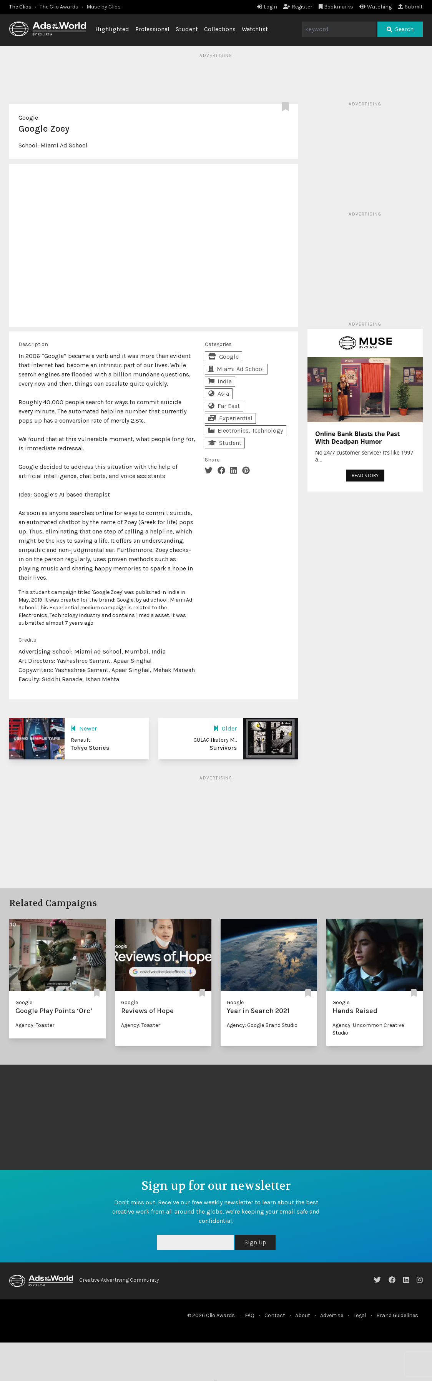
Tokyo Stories (90, 747)
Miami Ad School (64, 145)
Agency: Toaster (35, 1025)
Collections (220, 29)
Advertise (331, 1315)
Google (28, 117)
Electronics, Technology (245, 430)
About (302, 1315)
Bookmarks (336, 6)
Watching (375, 6)
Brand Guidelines (397, 1315)
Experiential (230, 418)
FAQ (249, 1315)
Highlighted (112, 29)
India (220, 381)
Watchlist (255, 29)
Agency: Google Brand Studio (262, 1025)
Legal (359, 1315)
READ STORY (365, 475)
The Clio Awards (59, 6)
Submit (410, 6)
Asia (218, 393)
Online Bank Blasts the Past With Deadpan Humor (357, 438)
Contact (274, 1315)
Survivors (223, 747)
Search (400, 29)
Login (267, 6)
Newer (84, 728)
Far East (224, 406)
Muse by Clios (103, 6)
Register (297, 6)
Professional (152, 29)
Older (225, 728)
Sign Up (255, 1242)
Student (187, 29)
